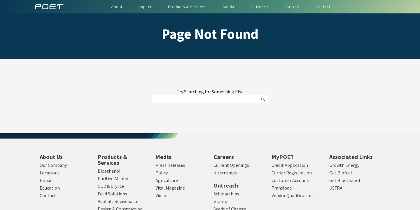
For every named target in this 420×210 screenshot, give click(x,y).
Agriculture (166, 180)
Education (50, 188)
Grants (220, 201)
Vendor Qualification (292, 195)
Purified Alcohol (114, 178)
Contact (48, 195)
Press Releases (170, 165)
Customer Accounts (291, 180)
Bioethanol (109, 171)
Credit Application (290, 165)
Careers (224, 157)
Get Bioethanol (344, 180)
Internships (225, 172)
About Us (51, 157)
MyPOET (283, 157)
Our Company (53, 165)
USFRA (335, 188)
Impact (47, 180)
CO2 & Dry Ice (111, 186)
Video (160, 195)
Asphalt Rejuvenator (118, 201)
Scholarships (226, 193)
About (117, 6)
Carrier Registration (292, 172)
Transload (282, 188)
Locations (50, 172)
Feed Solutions (112, 193)
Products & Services (112, 160)
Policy (161, 172)
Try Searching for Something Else (210, 91)
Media (163, 157)
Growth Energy (344, 165)
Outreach (226, 185)
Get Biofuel (340, 172)
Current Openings (231, 165)
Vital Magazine (170, 188)
